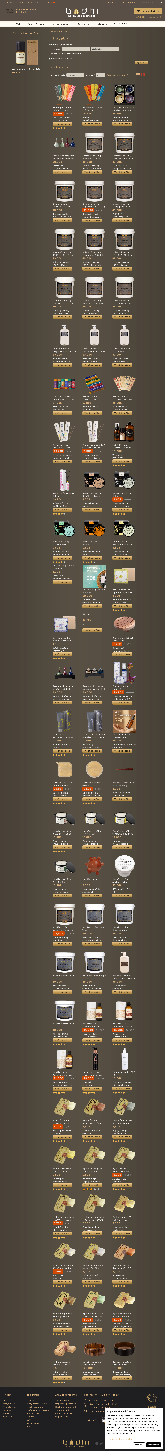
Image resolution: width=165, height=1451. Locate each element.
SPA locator (110, 2)
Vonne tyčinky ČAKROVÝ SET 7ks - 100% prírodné (123, 400)
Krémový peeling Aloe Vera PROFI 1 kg (92, 159)
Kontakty (33, 2)
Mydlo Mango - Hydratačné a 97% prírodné (122, 1268)
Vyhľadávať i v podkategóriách (66, 53)
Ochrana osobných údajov (119, 1439)
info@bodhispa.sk (98, 1411)
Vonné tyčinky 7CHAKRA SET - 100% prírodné (91, 400)
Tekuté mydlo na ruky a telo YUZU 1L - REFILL (123, 351)
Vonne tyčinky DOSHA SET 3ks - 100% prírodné (62, 448)
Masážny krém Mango (94, 975)
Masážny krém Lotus (64, 975)
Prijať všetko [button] (153, 1445)
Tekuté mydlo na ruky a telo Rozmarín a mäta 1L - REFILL (64, 351)
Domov (54, 31)
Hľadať (64, 31)
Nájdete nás (33, 1423)
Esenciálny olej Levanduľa (26, 69)
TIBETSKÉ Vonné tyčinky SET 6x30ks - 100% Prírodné (64, 400)
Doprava (87, 614)
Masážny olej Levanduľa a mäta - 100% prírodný (123, 1027)
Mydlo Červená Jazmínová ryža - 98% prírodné (91, 1123)
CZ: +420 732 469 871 (101, 1407)
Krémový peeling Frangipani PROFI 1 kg (122, 207)
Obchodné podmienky (66, 1407)
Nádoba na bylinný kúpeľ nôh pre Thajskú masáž (92, 1365)
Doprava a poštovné (65, 1403)
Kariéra (30, 1416)
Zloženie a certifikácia (38, 1410)
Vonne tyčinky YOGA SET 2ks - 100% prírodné (93, 448)
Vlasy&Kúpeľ (37, 24)
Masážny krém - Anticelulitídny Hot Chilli (63, 930)
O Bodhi (31, 1400)
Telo (19, 24)
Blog (20, 2)
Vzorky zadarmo (35, 1407)
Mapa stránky (62, 1416)
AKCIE (54, 2)
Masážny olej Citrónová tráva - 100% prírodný (92, 1027)
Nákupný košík (150, 11)
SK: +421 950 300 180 (101, 1400)
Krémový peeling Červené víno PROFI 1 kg (123, 159)
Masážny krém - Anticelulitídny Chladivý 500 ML (121, 882)
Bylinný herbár (34, 1413)
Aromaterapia (61, 24)
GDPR (29, 1419)
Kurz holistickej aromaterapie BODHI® (121, 737)
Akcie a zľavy (62, 1400)
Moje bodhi (148, 2)
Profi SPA (120, 24)
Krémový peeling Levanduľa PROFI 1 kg (92, 255)
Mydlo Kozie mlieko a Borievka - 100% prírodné (93, 1220)
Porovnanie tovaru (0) (118, 75)
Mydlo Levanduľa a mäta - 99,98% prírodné (92, 1268)
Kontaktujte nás (63, 1413)
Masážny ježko (90, 879)
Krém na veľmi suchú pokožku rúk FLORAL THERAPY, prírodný (94, 737)
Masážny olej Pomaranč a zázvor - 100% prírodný (64, 1075)
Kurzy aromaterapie (37, 1403)
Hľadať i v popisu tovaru (61, 59)
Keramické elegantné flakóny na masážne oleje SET (64, 159)
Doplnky (83, 24)
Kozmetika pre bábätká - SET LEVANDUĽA (120, 689)
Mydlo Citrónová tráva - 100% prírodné (62, 1171)
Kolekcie (101, 24)
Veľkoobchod (129, 2)
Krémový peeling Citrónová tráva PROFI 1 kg (62, 207)
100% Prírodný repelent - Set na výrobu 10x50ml (122, 448)
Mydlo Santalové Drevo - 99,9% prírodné (121, 1316)
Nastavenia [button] (139, 1445)
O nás (9, 2)
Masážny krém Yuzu (63, 1024)
